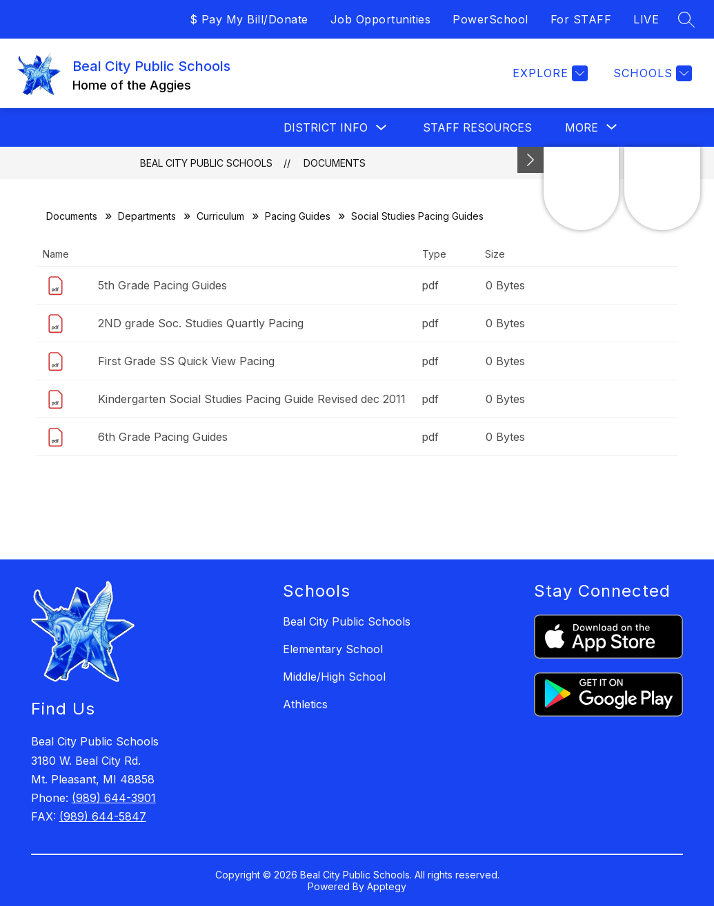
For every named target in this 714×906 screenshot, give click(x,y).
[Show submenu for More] (581, 127)
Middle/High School (334, 676)
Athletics (305, 704)
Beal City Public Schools (206, 163)
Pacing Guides (297, 216)
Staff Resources (477, 127)
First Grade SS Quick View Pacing (186, 361)
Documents (335, 163)
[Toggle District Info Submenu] (381, 128)
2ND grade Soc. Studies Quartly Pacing (201, 323)
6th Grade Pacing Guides (163, 437)
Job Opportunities (380, 19)
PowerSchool (490, 19)
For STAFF (581, 19)
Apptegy (386, 886)
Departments (147, 216)
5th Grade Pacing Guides (162, 285)
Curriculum (220, 216)
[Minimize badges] (530, 160)
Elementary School (333, 649)
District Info (326, 127)
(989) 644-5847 (102, 816)
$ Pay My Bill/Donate (249, 19)
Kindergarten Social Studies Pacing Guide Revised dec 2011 (252, 399)
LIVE (646, 19)
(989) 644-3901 (114, 798)
